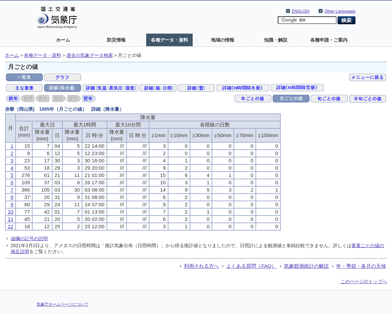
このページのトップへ (364, 281)
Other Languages (340, 11)
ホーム (63, 40)
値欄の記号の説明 (29, 238)
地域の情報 (222, 40)
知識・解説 (275, 40)
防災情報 (116, 40)
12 (10, 226)
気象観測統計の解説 (306, 266)
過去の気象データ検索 (89, 55)
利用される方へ (201, 266)
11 (10, 219)
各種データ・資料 (169, 40)
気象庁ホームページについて (62, 304)
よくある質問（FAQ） (251, 266)
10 (10, 212)
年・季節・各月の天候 (361, 266)
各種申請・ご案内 (328, 40)
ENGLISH (301, 11)
